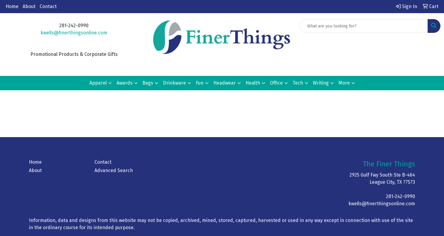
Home (12, 6)
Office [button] (276, 83)
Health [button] (253, 83)
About (29, 6)
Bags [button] (147, 83)
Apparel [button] (98, 83)
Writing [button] (321, 83)
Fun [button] (200, 83)
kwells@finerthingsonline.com (74, 33)
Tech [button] (298, 83)
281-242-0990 (400, 196)
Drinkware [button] (174, 83)
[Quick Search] (363, 26)
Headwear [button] (224, 83)
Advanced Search (113, 170)
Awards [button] (125, 83)
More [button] (344, 83)
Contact (48, 6)
